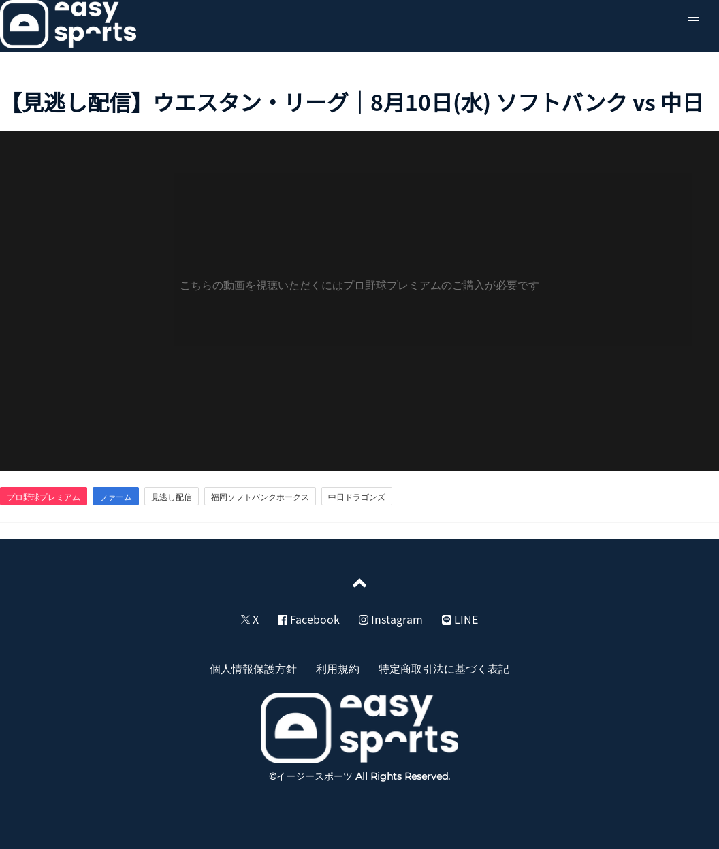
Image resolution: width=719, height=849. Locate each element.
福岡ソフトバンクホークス (260, 496)
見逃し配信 (171, 496)
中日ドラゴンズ (356, 496)
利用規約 (338, 668)
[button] (693, 17)
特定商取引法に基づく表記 (444, 668)
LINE (460, 619)
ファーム (115, 496)
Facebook (309, 619)
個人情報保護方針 (253, 668)
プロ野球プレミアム (43, 496)
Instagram (391, 619)
